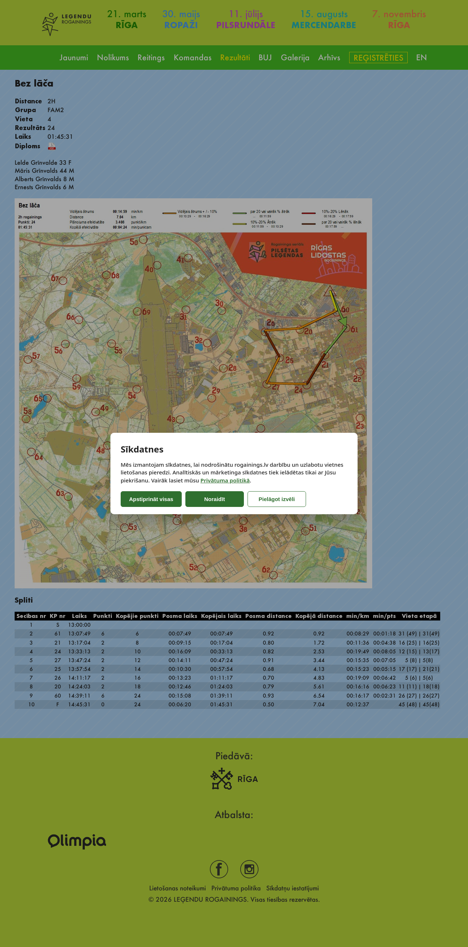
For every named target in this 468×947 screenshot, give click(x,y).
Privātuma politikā (225, 480)
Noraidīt (214, 499)
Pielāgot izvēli (276, 499)
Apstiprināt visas (151, 499)
